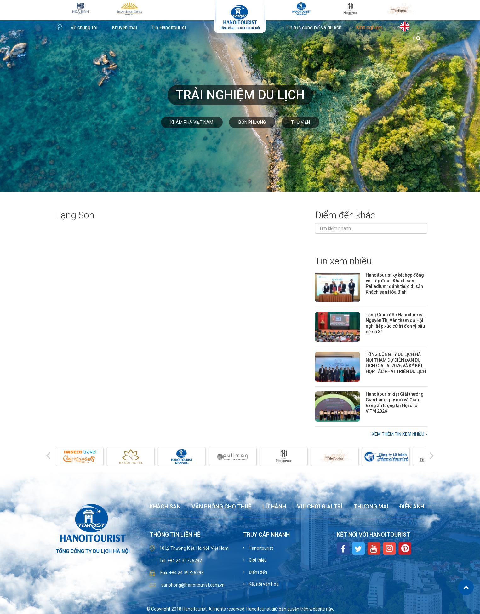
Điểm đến (257, 572)
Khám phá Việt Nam (191, 122)
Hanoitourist (260, 548)
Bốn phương (252, 122)
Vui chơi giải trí (319, 507)
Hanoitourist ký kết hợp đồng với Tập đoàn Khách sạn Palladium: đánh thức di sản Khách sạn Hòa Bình (395, 284)
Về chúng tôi (84, 28)
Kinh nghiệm (369, 28)
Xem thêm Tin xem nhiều (398, 434)
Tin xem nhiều (343, 261)
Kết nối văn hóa (263, 584)
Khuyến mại (124, 28)
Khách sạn (165, 507)
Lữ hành (274, 507)
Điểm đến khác (345, 215)
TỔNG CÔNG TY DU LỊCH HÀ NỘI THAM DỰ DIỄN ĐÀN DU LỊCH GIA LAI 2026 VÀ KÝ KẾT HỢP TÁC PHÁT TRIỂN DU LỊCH (396, 363)
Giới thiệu (257, 560)
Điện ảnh (411, 507)
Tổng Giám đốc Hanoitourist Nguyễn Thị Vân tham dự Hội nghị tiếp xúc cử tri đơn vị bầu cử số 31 (395, 323)
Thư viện (300, 122)
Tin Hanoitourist (168, 28)
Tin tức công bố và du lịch (313, 28)
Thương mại (371, 507)
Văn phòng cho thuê (221, 507)
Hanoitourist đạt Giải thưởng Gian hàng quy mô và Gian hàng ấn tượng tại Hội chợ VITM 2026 (395, 403)
